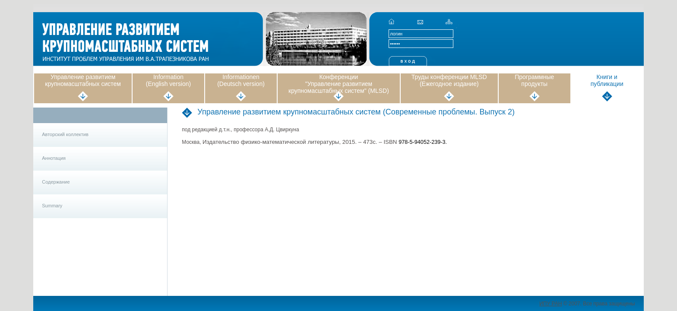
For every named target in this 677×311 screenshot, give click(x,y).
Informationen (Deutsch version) (241, 80)
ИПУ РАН (550, 304)
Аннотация (54, 158)
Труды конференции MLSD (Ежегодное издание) (449, 80)
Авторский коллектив (65, 134)
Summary (52, 205)
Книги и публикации (607, 80)
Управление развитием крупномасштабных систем (83, 80)
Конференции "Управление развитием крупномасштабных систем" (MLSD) (338, 83)
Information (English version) (168, 80)
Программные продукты (534, 80)
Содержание (56, 181)
